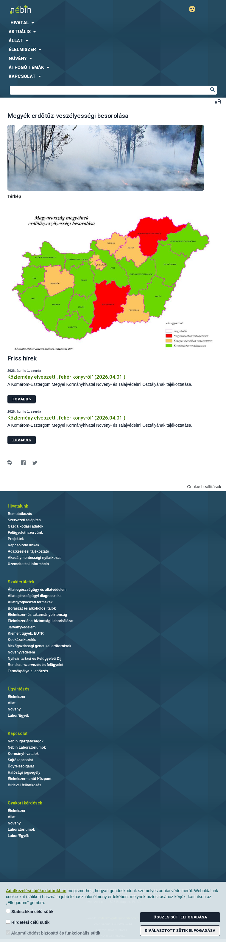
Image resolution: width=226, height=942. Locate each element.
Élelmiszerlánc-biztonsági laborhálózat (41, 621)
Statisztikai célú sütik (30, 911)
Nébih (56, 9)
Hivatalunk (18, 506)
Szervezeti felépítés (24, 520)
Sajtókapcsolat (20, 760)
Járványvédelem (21, 627)
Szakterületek (21, 581)
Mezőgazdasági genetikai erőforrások (39, 646)
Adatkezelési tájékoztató (28, 551)
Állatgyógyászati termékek (30, 602)
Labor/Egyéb (18, 715)
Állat (11, 703)
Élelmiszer (16, 697)
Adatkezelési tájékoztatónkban (36, 890)
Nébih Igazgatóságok (25, 741)
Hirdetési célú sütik (27, 922)
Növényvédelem (21, 652)
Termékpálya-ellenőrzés (28, 671)
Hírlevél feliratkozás (24, 785)
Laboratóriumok (21, 829)
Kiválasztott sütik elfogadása (180, 930)
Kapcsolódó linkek (23, 545)
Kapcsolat (17, 733)
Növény (14, 709)
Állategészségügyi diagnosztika (35, 596)
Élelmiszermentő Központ (30, 779)
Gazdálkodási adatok (25, 526)
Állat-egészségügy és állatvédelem (37, 590)
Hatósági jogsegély (24, 772)
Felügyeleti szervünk (25, 533)
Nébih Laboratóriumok (27, 747)
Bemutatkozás (20, 514)
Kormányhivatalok (23, 754)
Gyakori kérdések (25, 803)
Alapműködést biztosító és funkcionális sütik (53, 932)
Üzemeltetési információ (28, 564)
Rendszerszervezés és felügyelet (35, 665)
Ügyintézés (18, 689)
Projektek (16, 539)
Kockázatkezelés (22, 640)
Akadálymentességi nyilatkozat (34, 558)
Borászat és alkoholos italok (32, 608)
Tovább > (21, 399)
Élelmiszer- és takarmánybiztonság (37, 615)
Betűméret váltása (218, 101)
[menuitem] (113, 22)
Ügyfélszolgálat (21, 766)
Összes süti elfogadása (180, 917)
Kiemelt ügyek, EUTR (26, 633)
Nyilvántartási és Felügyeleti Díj (34, 658)
